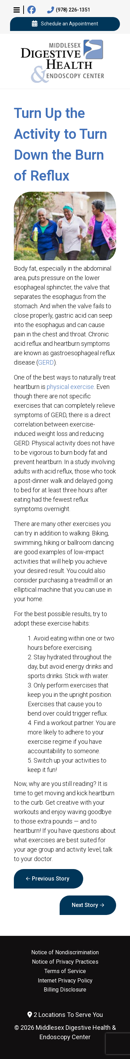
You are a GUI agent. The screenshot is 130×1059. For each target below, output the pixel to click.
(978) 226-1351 (68, 10)
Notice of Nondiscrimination (65, 952)
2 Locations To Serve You (65, 1014)
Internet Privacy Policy (65, 981)
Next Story (85, 905)
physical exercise (70, 386)
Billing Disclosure (65, 990)
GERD (46, 362)
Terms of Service (65, 971)
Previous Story (50, 878)
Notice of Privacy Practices (65, 962)
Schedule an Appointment (65, 24)
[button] (16, 10)
